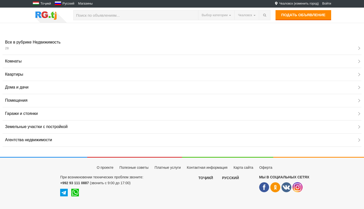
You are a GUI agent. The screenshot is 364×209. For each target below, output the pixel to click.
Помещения (182, 100)
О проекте (105, 167)
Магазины (85, 3)
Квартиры (182, 74)
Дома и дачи (182, 87)
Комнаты (182, 61)
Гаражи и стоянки (182, 113)
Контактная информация (207, 167)
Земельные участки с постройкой (182, 126)
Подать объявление (303, 15)
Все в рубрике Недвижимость (182, 45)
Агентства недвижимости (182, 140)
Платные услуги (168, 167)
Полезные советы (134, 167)
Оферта (265, 167)
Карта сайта (243, 167)
